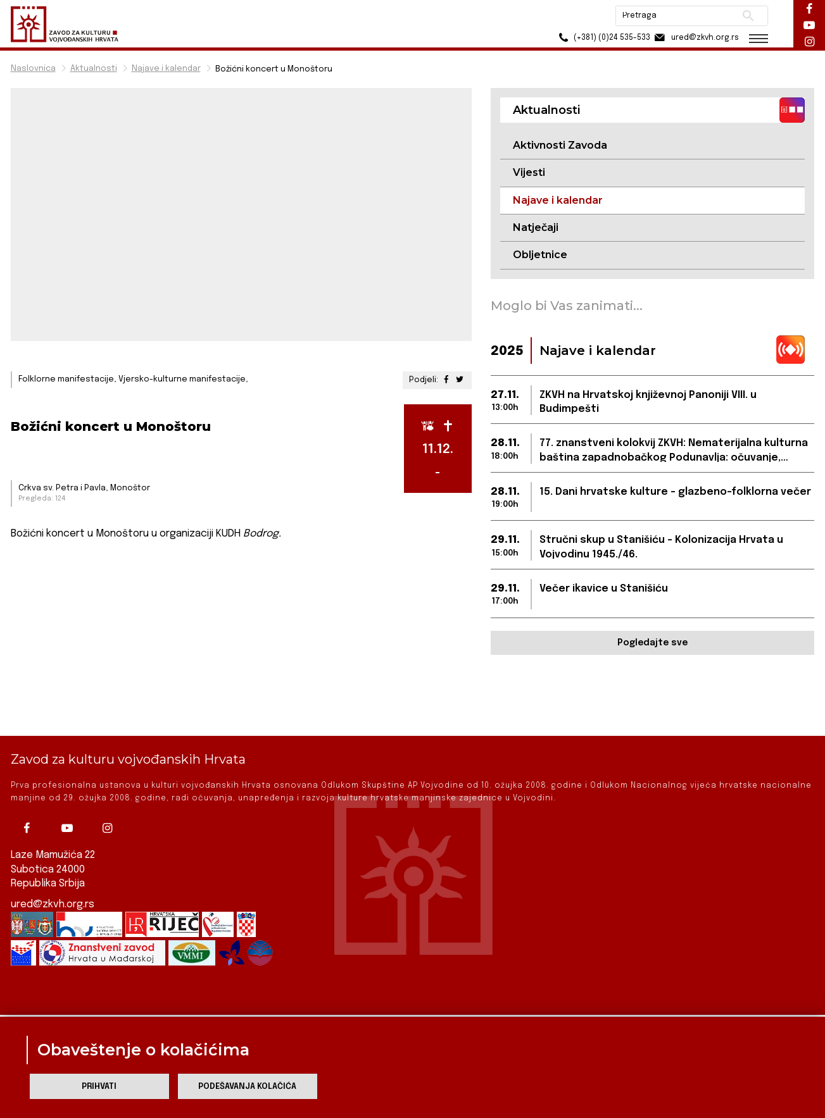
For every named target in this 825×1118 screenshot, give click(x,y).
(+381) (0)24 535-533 (603, 38)
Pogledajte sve (652, 642)
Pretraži (749, 16)
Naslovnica (33, 69)
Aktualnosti (93, 69)
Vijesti (529, 172)
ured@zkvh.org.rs (52, 860)
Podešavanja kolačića (247, 1087)
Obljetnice (540, 255)
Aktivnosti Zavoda (560, 145)
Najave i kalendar (166, 69)
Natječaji (535, 227)
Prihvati (99, 1087)
